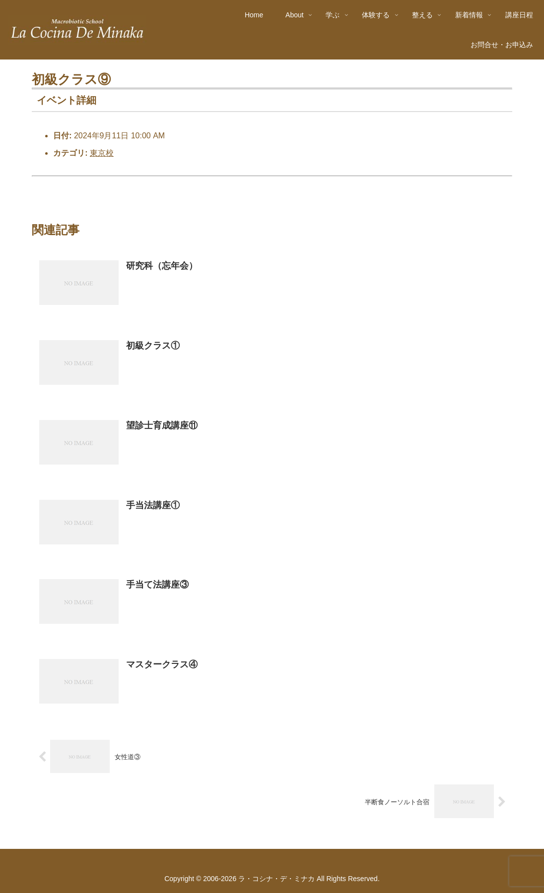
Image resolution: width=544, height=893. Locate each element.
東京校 (102, 153)
